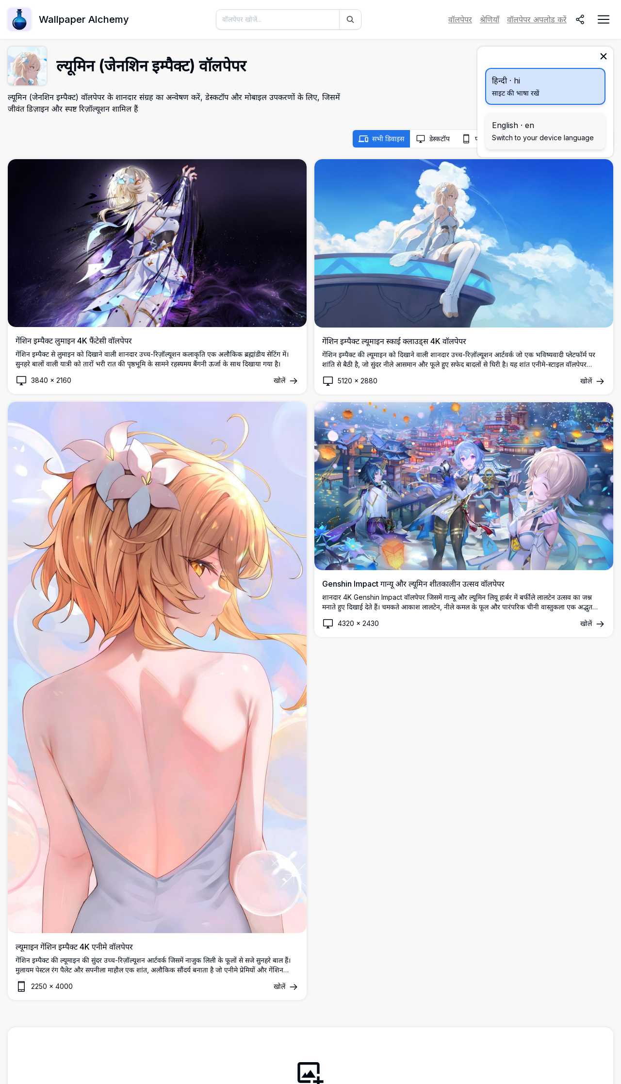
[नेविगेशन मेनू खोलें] (603, 19)
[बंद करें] (603, 56)
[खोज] (350, 19)
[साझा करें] (580, 19)
